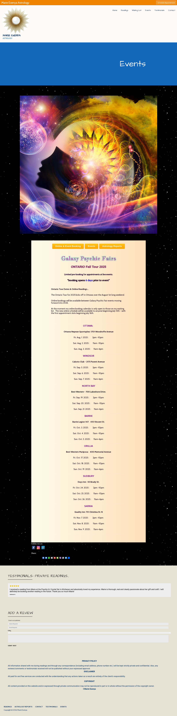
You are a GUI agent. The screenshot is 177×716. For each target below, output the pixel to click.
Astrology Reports (23, 707)
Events (148, 10)
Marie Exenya (11, 35)
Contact (171, 10)
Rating (9, 630)
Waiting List (136, 10)
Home (115, 10)
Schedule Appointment (166, 3)
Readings (124, 10)
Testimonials (159, 10)
